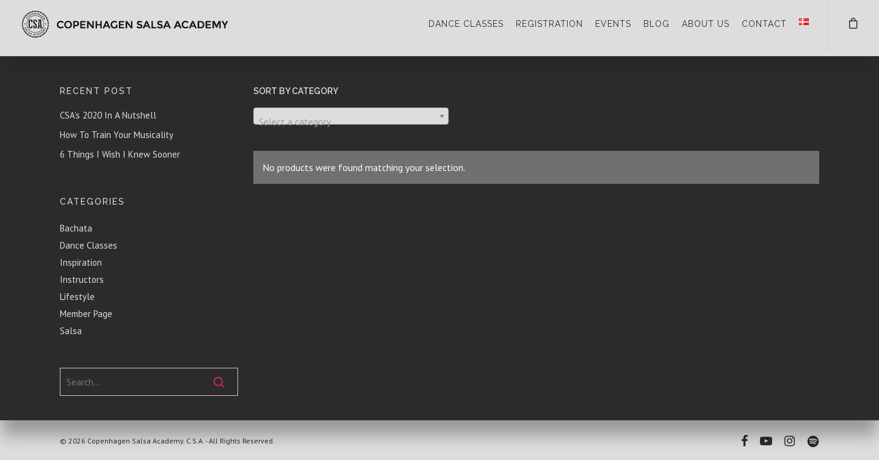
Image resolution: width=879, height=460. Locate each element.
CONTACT (764, 24)
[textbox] (351, 121)
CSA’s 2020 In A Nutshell (108, 115)
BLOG (656, 24)
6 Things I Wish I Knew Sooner (120, 154)
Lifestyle (77, 296)
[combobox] (351, 116)
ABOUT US (705, 24)
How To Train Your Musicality (116, 135)
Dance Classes (88, 245)
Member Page (86, 313)
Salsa (71, 331)
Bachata (76, 228)
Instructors (82, 279)
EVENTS (613, 24)
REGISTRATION (549, 24)
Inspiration (81, 262)
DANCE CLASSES (466, 24)
